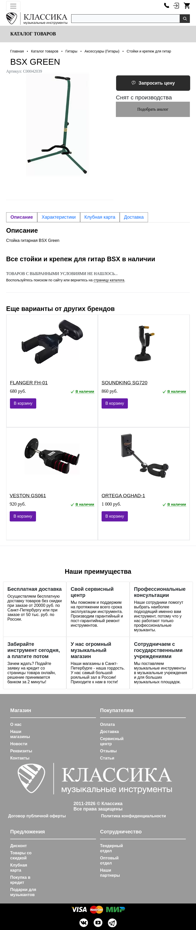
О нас (15, 724)
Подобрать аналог (152, 109)
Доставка (109, 731)
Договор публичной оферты (37, 816)
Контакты (19, 758)
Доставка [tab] (134, 217)
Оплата (107, 724)
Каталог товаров (32, 33)
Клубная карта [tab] (99, 217)
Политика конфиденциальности (133, 816)
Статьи (107, 758)
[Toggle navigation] (13, 6)
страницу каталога (109, 280)
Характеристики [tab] (59, 217)
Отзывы (108, 751)
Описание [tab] (21, 217)
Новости (18, 744)
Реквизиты (21, 751)
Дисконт (18, 846)
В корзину (23, 403)
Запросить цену (153, 83)
